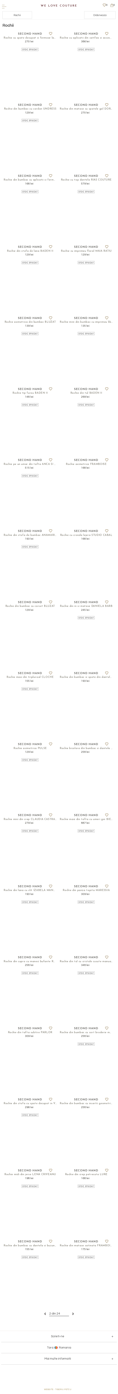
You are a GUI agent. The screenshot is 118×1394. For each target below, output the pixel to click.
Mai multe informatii (57, 1361)
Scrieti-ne (57, 1338)
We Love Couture (59, 5)
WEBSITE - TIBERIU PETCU (58, 1392)
